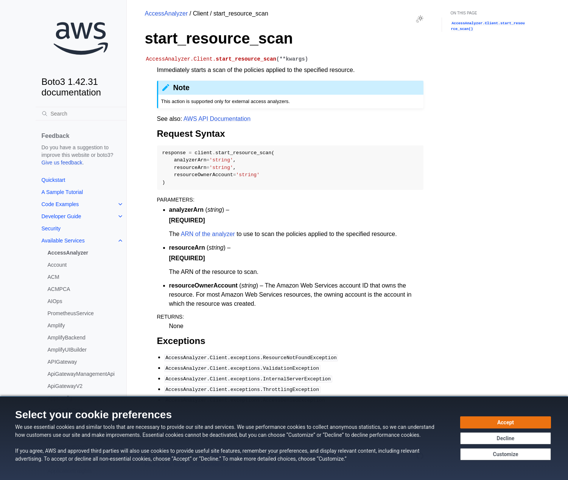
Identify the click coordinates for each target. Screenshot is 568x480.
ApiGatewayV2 (65, 386)
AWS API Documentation (217, 119)
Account (57, 265)
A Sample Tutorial (62, 192)
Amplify (56, 325)
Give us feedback (62, 162)
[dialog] (284, 438)
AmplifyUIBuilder (67, 350)
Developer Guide (61, 216)
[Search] (81, 113)
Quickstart (53, 180)
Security (51, 228)
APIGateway (62, 362)
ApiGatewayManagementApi (81, 374)
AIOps (55, 301)
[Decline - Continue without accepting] (505, 438)
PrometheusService (71, 313)
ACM (53, 277)
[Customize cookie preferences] (505, 454)
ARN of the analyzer (208, 234)
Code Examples (60, 204)
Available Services (63, 241)
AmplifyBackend (67, 338)
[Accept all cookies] (505, 422)
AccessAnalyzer (68, 253)
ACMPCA (59, 289)
